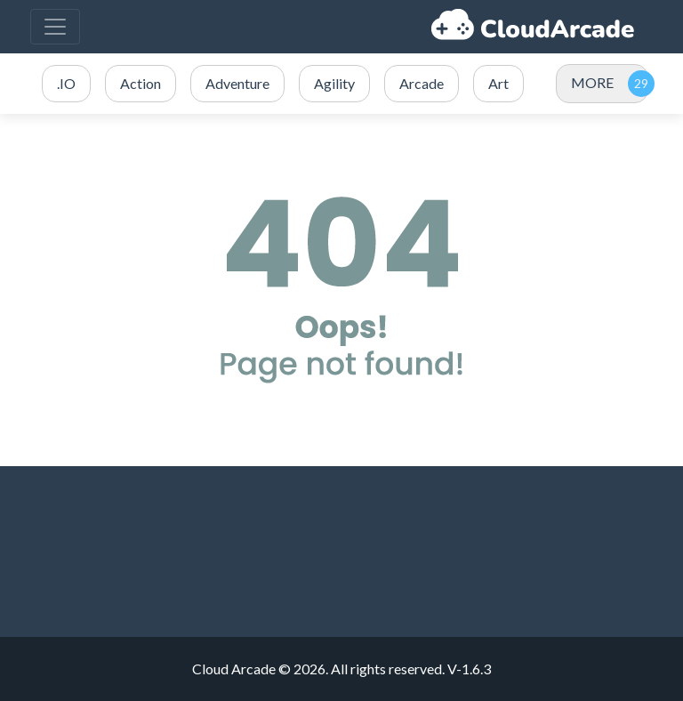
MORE (592, 82)
